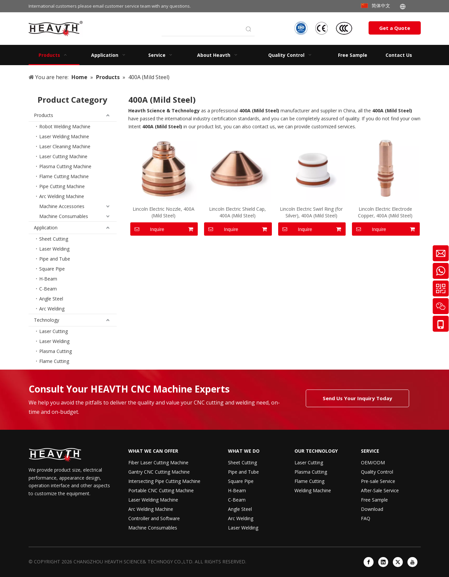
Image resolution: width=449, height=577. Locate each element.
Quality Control (377, 472)
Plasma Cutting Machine (65, 166)
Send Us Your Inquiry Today (357, 398)
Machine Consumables (63, 216)
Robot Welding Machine (64, 126)
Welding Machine (312, 490)
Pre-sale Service (378, 481)
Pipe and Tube (54, 259)
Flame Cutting (54, 361)
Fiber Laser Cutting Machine (158, 462)
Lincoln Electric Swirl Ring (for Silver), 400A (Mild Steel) (311, 212)
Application (45, 227)
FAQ (365, 518)
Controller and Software (154, 518)
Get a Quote (394, 28)
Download (372, 509)
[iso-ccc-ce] (324, 28)
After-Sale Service (380, 490)
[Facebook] (369, 562)
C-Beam (48, 289)
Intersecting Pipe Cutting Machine (164, 481)
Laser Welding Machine (64, 136)
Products (43, 115)
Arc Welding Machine (61, 196)
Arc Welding (51, 308)
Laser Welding (54, 249)
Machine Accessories (61, 206)
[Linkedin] (383, 562)
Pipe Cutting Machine (62, 186)
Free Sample (374, 500)
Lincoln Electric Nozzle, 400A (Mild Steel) (163, 212)
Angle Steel (51, 298)
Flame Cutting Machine (64, 176)
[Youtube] (412, 562)
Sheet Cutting (53, 239)
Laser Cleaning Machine (64, 146)
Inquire (147, 229)
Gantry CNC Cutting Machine (159, 472)
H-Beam (48, 279)
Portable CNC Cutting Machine (161, 490)
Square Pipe (52, 269)
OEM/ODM (373, 462)
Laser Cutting (53, 331)
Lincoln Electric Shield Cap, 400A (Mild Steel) (237, 212)
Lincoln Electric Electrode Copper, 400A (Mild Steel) (385, 212)
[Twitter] (398, 562)
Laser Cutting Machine (63, 156)
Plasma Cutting (55, 351)
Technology (46, 320)
